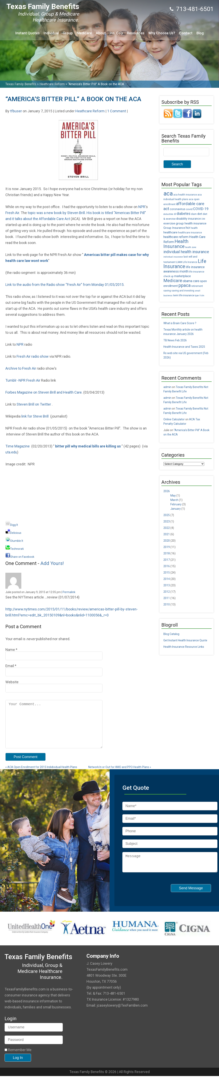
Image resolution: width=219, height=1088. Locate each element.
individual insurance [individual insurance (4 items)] (173, 257)
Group (68, 33)
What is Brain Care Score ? (179, 323)
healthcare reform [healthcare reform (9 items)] (175, 237)
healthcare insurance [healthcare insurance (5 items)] (190, 232)
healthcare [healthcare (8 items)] (170, 232)
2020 (166, 540)
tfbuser (16, 111)
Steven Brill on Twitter (34, 404)
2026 (166, 491)
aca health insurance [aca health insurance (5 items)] (185, 194)
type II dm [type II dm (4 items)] (199, 295)
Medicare (84, 33)
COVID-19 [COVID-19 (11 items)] (200, 209)
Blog (200, 33)
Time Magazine (17, 446)
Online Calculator (174, 419)
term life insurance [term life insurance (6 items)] (183, 295)
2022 (166, 527)
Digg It (11, 524)
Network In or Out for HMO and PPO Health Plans (119, 775)
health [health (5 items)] (194, 228)
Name (10, 650)
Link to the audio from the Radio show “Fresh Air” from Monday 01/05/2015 (64, 284)
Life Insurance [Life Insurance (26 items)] (184, 263)
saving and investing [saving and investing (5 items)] (182, 290)
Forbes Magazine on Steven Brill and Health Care (43, 392)
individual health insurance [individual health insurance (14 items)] (186, 251)
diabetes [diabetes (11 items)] (184, 213)
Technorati (14, 548)
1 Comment (116, 111)
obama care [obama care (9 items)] (191, 281)
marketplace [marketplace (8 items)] (182, 276)
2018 (166, 553)
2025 (166, 515)
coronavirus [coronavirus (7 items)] (177, 209)
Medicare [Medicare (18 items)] (172, 280)
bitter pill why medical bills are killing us (88, 446)
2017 (166, 559)
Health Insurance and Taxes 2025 (184, 346)
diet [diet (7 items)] (199, 214)
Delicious (13, 532)
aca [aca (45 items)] (168, 193)
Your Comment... (53, 728)
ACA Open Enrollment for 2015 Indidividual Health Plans (41, 775)
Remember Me (18, 1062)
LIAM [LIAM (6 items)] (179, 262)
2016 (166, 566)
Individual (51, 33)
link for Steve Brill (35, 416)
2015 (166, 572)
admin (167, 387)
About (101, 33)
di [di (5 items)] (175, 214)
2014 (166, 579)
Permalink (69, 592)
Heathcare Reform (90, 111)
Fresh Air (12, 213)
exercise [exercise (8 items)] (169, 223)
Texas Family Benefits (42, 6)
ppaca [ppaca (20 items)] (184, 285)
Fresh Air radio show (32, 356)
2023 (166, 521)
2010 (166, 604)
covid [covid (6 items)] (189, 209)
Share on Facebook (19, 556)
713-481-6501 (195, 8)
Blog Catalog (171, 634)
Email (9, 666)
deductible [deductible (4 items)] (168, 214)
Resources (135, 33)
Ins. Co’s (116, 33)
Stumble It (14, 540)
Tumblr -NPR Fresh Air (23, 380)
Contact (185, 33)
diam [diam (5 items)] (194, 214)
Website (12, 682)
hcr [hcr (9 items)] (188, 228)
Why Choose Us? (161, 33)
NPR (141, 207)
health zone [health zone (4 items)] (190, 247)
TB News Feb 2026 (175, 340)
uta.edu (11, 452)
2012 (166, 591)
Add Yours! (52, 563)
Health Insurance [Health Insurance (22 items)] (176, 244)
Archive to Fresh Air (21, 368)
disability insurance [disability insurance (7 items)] (188, 218)
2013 (166, 585)
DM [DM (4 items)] (203, 219)
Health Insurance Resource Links (183, 646)
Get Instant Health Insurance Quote (185, 640)
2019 (166, 547)
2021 (166, 534)
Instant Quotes (27, 33)
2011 (166, 598)
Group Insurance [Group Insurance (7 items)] (174, 228)
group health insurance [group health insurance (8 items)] (191, 223)
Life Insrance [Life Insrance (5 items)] (190, 262)
